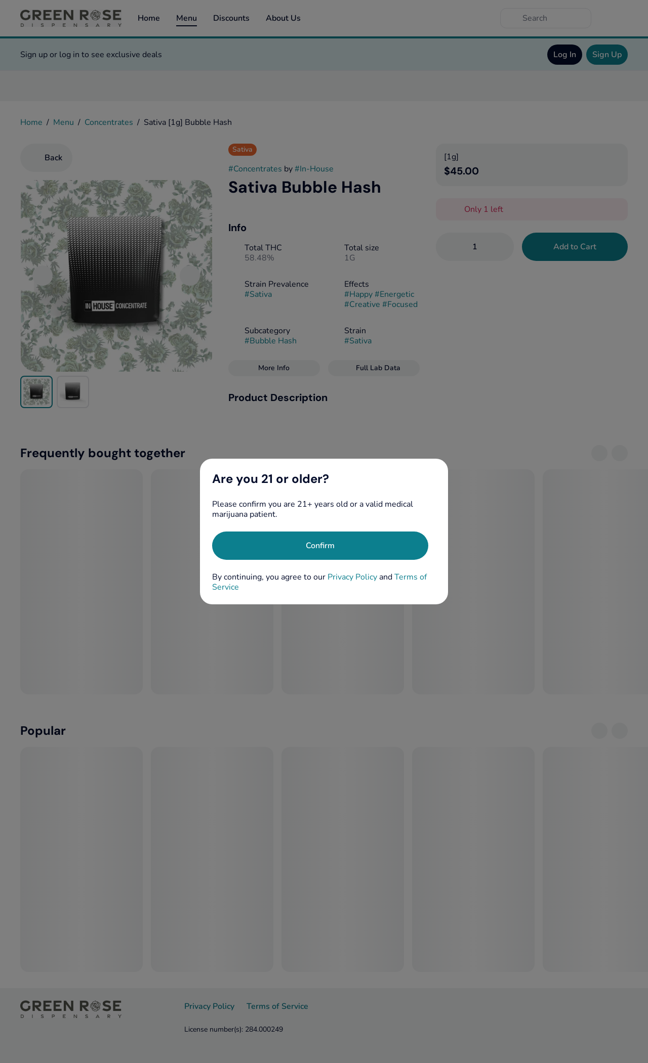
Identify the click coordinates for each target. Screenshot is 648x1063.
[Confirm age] (320, 546)
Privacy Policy (352, 577)
